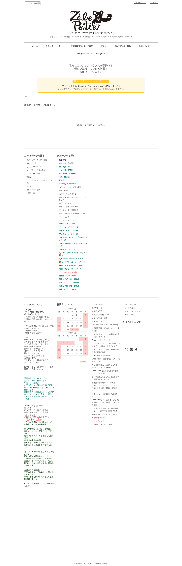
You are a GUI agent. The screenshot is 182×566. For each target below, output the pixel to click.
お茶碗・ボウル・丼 (34, 167)
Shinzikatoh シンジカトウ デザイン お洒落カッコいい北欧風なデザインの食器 (107, 402)
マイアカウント (140, 3)
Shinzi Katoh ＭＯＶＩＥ (101, 340)
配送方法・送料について (101, 315)
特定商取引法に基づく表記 (82, 46)
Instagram (99, 53)
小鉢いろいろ (64, 217)
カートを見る (130, 308)
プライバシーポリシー (133, 311)
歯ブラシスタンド (66, 203)
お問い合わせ (144, 46)
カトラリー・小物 (33, 174)
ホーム (35, 46)
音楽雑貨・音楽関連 (67, 163)
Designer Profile (85, 53)
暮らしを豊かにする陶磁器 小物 (72, 213)
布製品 (29, 177)
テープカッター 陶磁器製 (68, 210)
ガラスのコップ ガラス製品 (70, 187)
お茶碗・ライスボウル (67, 194)
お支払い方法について (100, 311)
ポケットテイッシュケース (69, 207)
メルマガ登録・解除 (122, 46)
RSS (126, 315)
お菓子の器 (30, 193)
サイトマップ (97, 321)
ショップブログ (98, 421)
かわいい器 (63, 191)
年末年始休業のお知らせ (101, 355)
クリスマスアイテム (67, 220)
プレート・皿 (31, 163)
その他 (29, 186)
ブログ (103, 46)
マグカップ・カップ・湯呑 (36, 160)
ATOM (131, 315)
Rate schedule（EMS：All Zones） (105, 325)
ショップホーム (98, 304)
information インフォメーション (104, 414)
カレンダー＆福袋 (33, 190)
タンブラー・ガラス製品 (35, 170)
